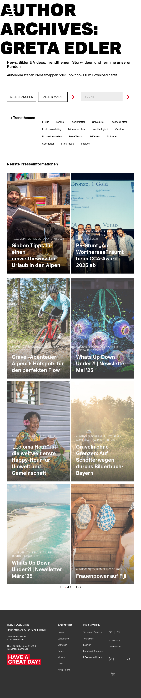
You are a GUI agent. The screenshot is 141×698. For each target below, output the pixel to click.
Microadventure (77, 129)
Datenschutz (115, 647)
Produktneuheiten (52, 136)
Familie (60, 122)
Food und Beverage (93, 651)
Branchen (62, 645)
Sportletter (48, 144)
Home (61, 633)
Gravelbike (98, 122)
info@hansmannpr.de (17, 649)
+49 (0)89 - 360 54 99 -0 (24, 646)
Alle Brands (52, 96)
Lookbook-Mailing (51, 129)
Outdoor (119, 129)
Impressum (114, 640)
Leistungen (63, 639)
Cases (61, 651)
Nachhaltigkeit (100, 129)
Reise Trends (76, 136)
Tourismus (88, 639)
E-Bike (45, 122)
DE (110, 633)
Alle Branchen (21, 96)
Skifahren (94, 136)
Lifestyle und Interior (93, 657)
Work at (61, 657)
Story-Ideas (67, 144)
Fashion (87, 645)
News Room (64, 670)
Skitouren (112, 136)
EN (118, 633)
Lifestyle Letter (118, 122)
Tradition (85, 144)
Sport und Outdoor (92, 633)
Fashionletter (78, 122)
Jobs (60, 664)
